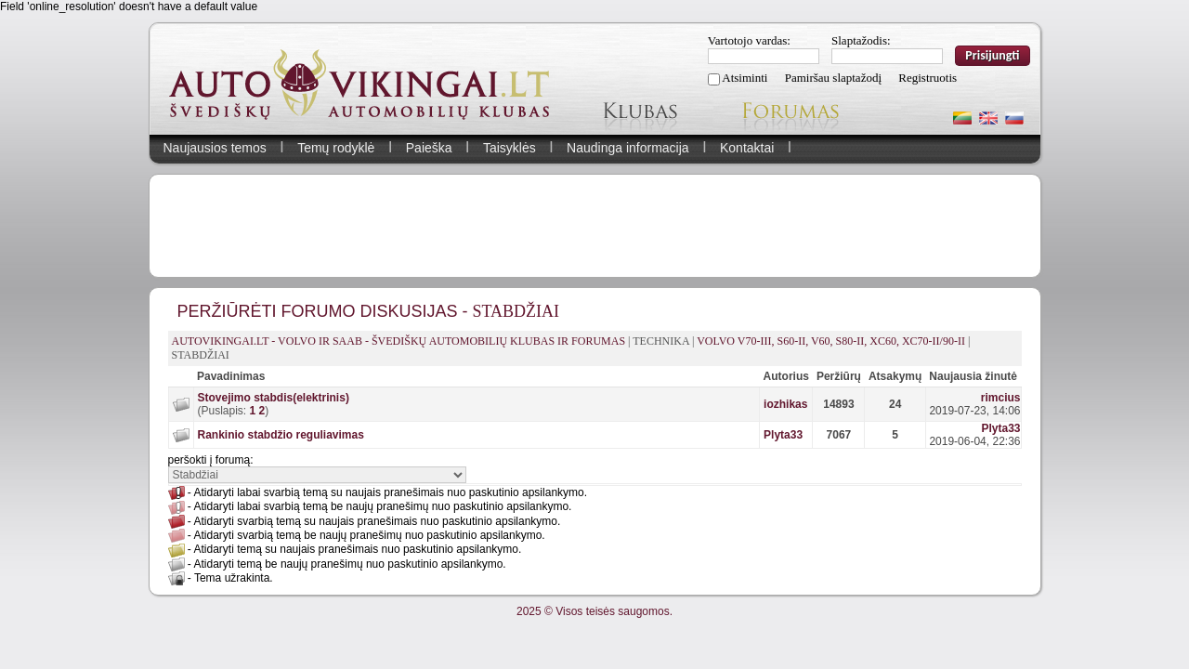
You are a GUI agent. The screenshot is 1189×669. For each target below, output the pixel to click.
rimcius (1001, 397)
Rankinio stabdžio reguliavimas (281, 434)
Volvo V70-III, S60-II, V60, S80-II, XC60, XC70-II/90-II (831, 341)
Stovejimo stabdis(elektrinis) (273, 397)
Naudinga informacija (628, 147)
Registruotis (927, 78)
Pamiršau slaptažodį (833, 78)
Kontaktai (747, 147)
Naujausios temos (215, 147)
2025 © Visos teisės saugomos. (594, 611)
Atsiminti (744, 78)
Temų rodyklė (335, 147)
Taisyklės (509, 147)
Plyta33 (783, 434)
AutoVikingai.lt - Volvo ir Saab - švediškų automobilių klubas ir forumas (399, 341)
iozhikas (785, 404)
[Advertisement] (594, 226)
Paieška (429, 147)
